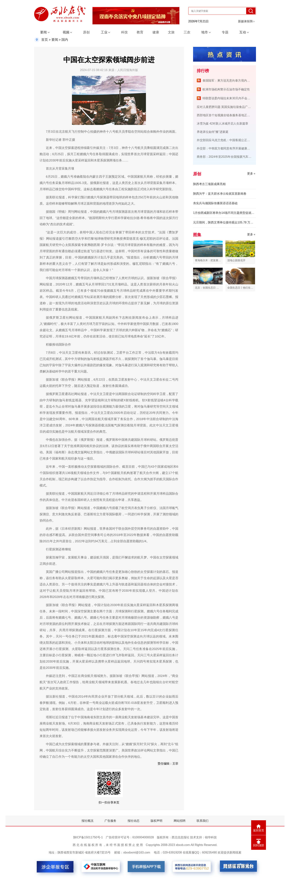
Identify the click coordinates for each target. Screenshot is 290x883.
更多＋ (251, 173)
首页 (44, 40)
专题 (225, 32)
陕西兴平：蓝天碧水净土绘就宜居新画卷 (219, 193)
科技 (124, 32)
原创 (86, 32)
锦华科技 (211, 837)
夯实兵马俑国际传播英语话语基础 (215, 203)
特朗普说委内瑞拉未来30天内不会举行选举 (231, 98)
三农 (187, 32)
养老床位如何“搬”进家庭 (212, 131)
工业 (104, 32)
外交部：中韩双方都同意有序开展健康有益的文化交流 (232, 148)
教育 (140, 32)
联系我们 (202, 820)
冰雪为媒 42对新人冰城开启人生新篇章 (222, 123)
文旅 (171, 32)
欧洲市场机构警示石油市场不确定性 (226, 89)
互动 (242, 32)
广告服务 (110, 820)
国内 (64, 40)
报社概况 (87, 820)
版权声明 (156, 820)
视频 (66, 32)
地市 (204, 32)
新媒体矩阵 (246, 21)
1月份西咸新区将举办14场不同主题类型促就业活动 (224, 212)
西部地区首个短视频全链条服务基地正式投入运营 (229, 115)
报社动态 (133, 820)
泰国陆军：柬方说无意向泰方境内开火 (228, 80)
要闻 (43, 32)
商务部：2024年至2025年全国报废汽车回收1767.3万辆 (233, 156)
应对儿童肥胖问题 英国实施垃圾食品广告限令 (227, 106)
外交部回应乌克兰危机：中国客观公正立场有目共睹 (231, 140)
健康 (155, 32)
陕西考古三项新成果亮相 (209, 184)
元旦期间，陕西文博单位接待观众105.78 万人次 (224, 222)
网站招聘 (180, 820)
